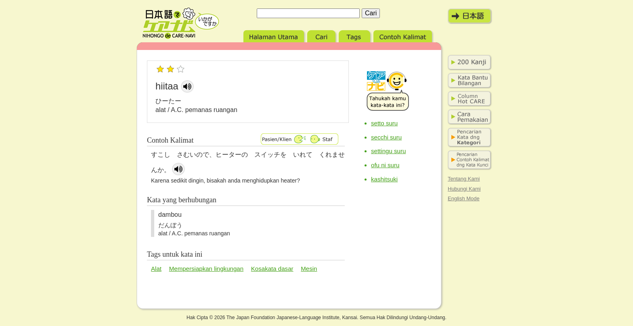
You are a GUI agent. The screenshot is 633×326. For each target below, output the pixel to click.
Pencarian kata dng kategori (468, 137)
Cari (321, 35)
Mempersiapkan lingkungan (206, 268)
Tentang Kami (464, 179)
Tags (354, 35)
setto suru (384, 123)
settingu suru (388, 150)
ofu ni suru (385, 165)
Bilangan (468, 81)
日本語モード (470, 16)
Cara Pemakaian (468, 117)
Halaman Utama (274, 35)
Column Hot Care (468, 99)
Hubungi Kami (464, 189)
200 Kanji (468, 62)
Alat (156, 268)
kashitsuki (384, 179)
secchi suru (386, 137)
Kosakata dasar (272, 268)
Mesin (309, 268)
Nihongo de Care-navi (181, 23)
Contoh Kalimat (403, 35)
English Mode (464, 198)
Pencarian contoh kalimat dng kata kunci (468, 160)
